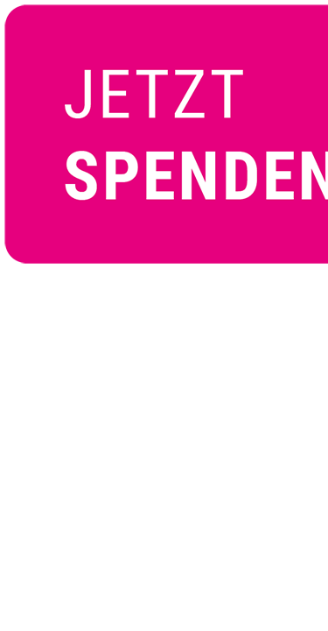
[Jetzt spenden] (164, 139)
